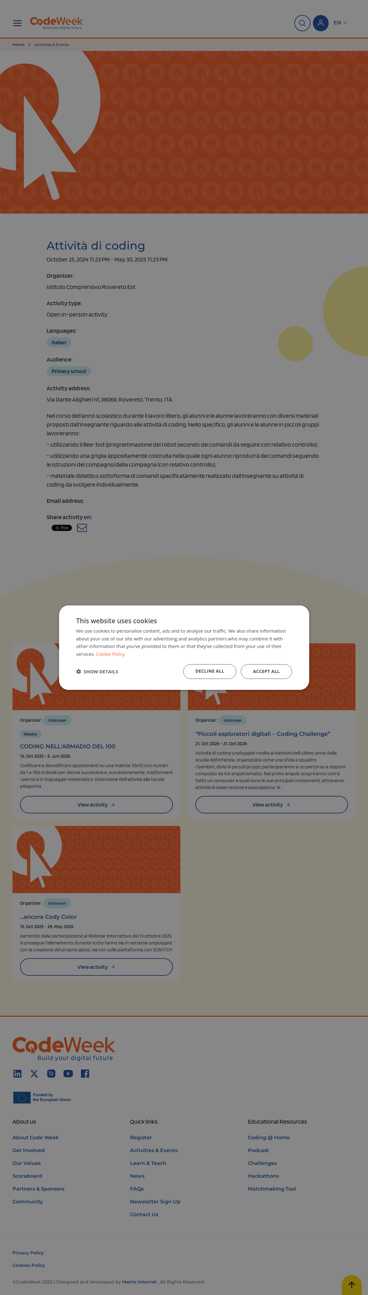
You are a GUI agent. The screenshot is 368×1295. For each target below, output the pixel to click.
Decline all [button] (209, 671)
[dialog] (184, 647)
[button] (97, 671)
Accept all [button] (266, 671)
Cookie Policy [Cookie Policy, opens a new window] (110, 654)
